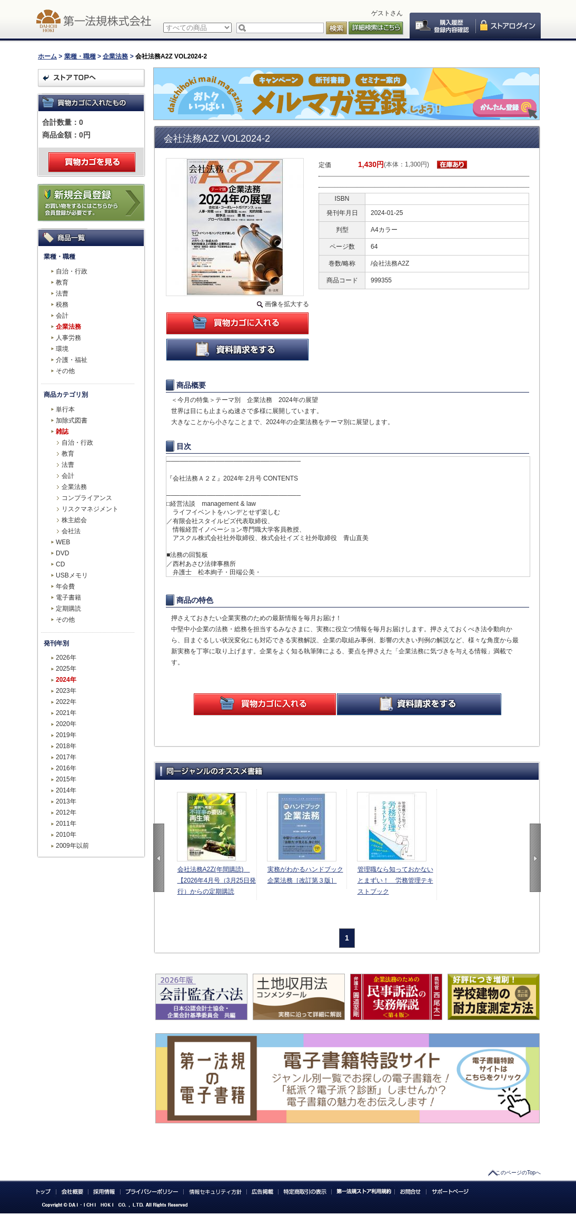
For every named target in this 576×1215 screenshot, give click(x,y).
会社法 (71, 531)
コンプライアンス (87, 498)
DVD (62, 553)
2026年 (66, 657)
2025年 (66, 668)
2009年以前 (72, 845)
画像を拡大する (287, 304)
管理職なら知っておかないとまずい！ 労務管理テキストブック (395, 880)
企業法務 (115, 56)
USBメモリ (72, 575)
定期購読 (68, 608)
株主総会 (74, 520)
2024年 (66, 679)
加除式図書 (71, 420)
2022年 (66, 702)
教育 (62, 282)
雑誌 (62, 431)
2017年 (66, 757)
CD (60, 564)
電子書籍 (68, 597)
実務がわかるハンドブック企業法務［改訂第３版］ (305, 875)
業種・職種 (80, 56)
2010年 (66, 834)
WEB (63, 542)
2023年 (66, 690)
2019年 (66, 735)
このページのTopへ (518, 1172)
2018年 (66, 746)
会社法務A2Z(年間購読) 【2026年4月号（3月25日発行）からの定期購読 (216, 880)
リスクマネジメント (90, 509)
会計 (62, 315)
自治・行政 (71, 271)
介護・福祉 (71, 360)
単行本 (65, 409)
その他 (65, 371)
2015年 (66, 779)
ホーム (47, 56)
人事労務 (68, 337)
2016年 (66, 768)
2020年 (66, 724)
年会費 (65, 586)
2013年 (66, 801)
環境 (62, 348)
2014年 (66, 790)
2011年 (66, 823)
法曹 (62, 293)
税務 (62, 304)
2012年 (66, 812)
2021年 (66, 713)
